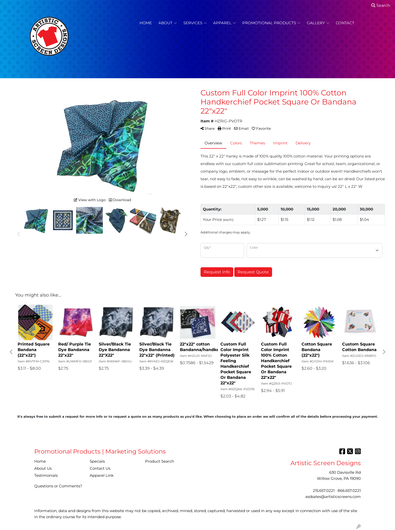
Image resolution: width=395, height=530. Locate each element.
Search (380, 5)
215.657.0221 (324, 490)
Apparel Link (102, 475)
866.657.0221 (349, 490)
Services (195, 23)
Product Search (159, 461)
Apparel (224, 23)
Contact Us (100, 468)
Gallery (318, 23)
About (167, 23)
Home (146, 23)
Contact (345, 23)
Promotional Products (271, 23)
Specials (97, 461)
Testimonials (46, 475)
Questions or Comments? (58, 486)
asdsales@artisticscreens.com (333, 496)
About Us (43, 468)
